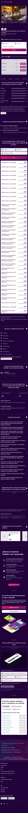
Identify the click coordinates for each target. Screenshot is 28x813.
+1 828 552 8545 (5, 37)
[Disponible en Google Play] (4, 790)
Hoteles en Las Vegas (6, 712)
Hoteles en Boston (6, 724)
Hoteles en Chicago (6, 717)
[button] (2, 2)
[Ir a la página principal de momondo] (8, 1)
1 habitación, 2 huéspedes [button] (8, 46)
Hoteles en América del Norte (17, 749)
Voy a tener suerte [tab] (6, 701)
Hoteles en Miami (5, 708)
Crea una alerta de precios (11, 564)
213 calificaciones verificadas (15, 39)
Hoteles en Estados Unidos (7, 750)
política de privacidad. (7, 682)
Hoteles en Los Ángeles (7, 715)
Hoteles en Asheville (3, 751)
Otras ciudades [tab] (6, 698)
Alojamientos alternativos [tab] (16, 698)
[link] (14, 571)
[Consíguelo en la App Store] (11, 790)
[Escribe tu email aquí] (15, 672)
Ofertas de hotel (7, 749)
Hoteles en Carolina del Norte (18, 750)
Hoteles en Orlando (6, 710)
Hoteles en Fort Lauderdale (7, 719)
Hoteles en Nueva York (6, 707)
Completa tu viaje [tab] (16, 701)
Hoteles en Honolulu (6, 722)
